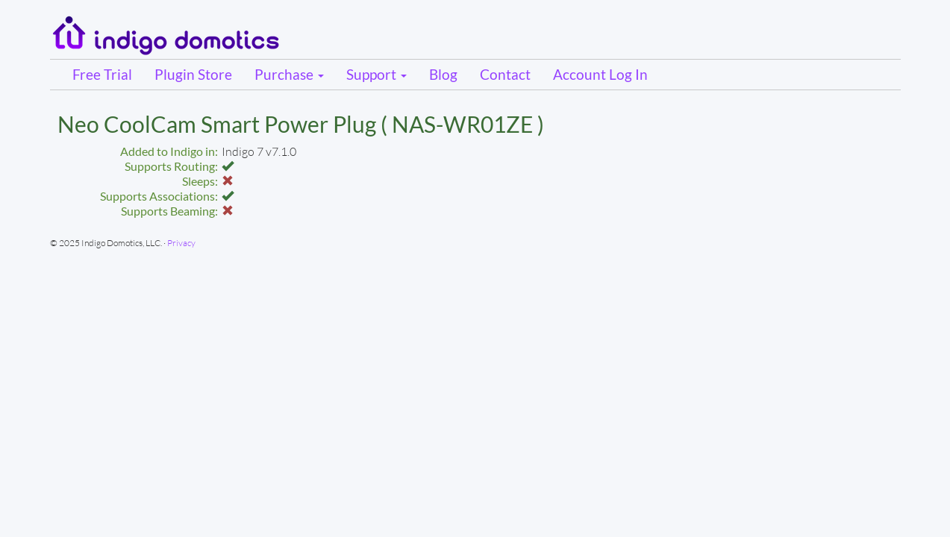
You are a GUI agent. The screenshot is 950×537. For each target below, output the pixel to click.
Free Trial (102, 74)
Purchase (289, 74)
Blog (443, 74)
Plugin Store (193, 74)
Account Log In (600, 74)
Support (376, 74)
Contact (505, 74)
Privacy (181, 242)
